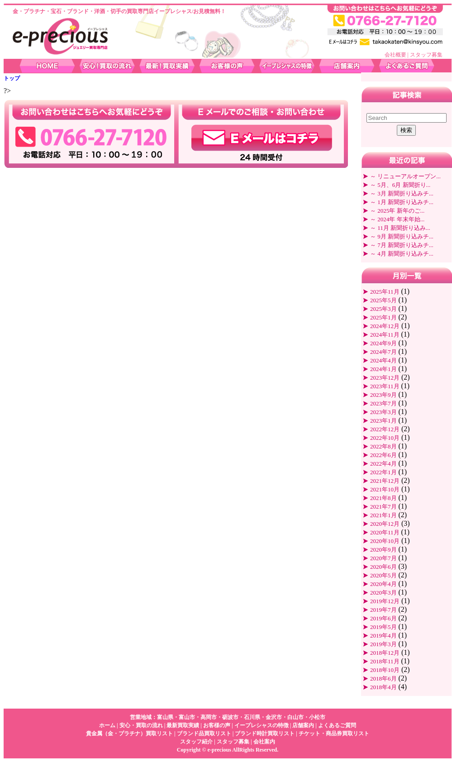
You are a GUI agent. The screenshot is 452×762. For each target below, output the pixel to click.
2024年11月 (385, 334)
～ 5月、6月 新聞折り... (400, 184)
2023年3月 (383, 412)
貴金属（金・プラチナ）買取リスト (129, 733)
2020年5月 (383, 575)
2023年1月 (383, 420)
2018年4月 (383, 687)
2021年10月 (385, 489)
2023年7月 (383, 403)
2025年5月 (383, 300)
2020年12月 (385, 523)
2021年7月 (383, 506)
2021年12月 (385, 480)
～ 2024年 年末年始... (397, 219)
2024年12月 (385, 326)
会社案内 (264, 741)
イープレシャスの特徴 (261, 725)
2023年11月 (385, 386)
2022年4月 (383, 463)
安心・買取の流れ (141, 725)
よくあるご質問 (337, 725)
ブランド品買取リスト (204, 733)
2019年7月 (383, 609)
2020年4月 (383, 584)
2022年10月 (385, 437)
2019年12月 (385, 601)
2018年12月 (385, 652)
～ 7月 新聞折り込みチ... (401, 245)
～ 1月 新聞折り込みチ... (401, 202)
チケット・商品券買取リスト (334, 733)
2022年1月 (383, 472)
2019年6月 (383, 618)
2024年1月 (383, 369)
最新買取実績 (183, 725)
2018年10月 (385, 670)
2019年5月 (383, 627)
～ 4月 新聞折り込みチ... (401, 253)
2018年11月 (385, 661)
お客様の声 (216, 725)
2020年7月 (383, 558)
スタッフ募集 (426, 55)
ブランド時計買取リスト (265, 733)
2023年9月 (383, 394)
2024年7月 (383, 351)
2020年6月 (383, 566)
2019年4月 (383, 635)
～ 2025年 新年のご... (397, 210)
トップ (12, 78)
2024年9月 (383, 343)
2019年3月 (383, 644)
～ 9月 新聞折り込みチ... (401, 236)
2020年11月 (385, 532)
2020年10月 (385, 541)
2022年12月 (385, 429)
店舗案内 (303, 725)
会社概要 (395, 55)
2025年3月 (383, 308)
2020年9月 (383, 549)
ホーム (107, 725)
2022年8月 (383, 446)
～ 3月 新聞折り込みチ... (401, 193)
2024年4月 (383, 360)
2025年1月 (383, 317)
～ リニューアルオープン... (405, 176)
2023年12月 (385, 377)
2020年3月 (383, 592)
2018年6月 (383, 678)
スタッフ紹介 (196, 741)
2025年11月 (385, 291)
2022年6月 (383, 455)
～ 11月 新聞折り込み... (400, 227)
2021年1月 (383, 515)
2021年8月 (383, 498)
